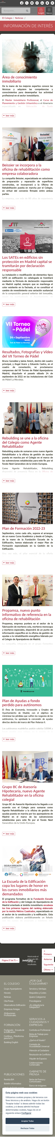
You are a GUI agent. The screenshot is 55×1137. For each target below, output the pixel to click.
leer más (10, 115)
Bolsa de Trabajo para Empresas (38, 1035)
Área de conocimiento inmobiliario (19, 79)
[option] (15, 989)
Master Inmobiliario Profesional (21, 100)
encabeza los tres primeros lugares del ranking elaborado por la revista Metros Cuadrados (27, 908)
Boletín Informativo (12, 1083)
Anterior (48, 959)
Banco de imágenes (37, 1085)
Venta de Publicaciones (14, 1087)
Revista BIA (9, 1079)
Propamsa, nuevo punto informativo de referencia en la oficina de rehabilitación (26, 614)
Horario (7, 992)
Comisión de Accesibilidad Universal (39, 1045)
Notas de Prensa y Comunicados (37, 1080)
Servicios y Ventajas (37, 988)
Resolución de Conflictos (40, 1054)
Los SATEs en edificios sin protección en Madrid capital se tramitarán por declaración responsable (27, 263)
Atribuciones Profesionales (10, 1014)
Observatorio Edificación (14, 1005)
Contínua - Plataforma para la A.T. (14, 1037)
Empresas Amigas (12, 1009)
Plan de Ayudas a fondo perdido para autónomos (22, 702)
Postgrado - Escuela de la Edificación (14, 1031)
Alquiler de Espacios (38, 1058)
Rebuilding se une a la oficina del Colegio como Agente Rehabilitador (25, 442)
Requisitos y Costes (37, 992)
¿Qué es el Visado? (37, 1040)
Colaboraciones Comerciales (36, 1063)
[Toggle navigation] (49, 11)
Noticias (7, 997)
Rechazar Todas (27, 1128)
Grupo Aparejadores (13, 988)
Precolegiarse (35, 1001)
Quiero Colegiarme (37, 997)
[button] (9, 960)
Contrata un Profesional (39, 1030)
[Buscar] (15, 10)
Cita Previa (8, 1001)
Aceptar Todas (27, 1121)
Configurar (26, 1113)
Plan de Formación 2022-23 (23, 528)
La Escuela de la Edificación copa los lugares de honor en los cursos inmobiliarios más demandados (25, 887)
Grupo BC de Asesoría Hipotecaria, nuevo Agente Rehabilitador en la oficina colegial (23, 792)
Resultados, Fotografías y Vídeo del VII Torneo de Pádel (27, 354)
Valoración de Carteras (24, 109)
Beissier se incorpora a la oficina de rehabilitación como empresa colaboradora (26, 169)
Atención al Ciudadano (39, 1050)
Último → (48, 969)
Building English (11, 1042)
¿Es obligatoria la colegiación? (36, 1006)
